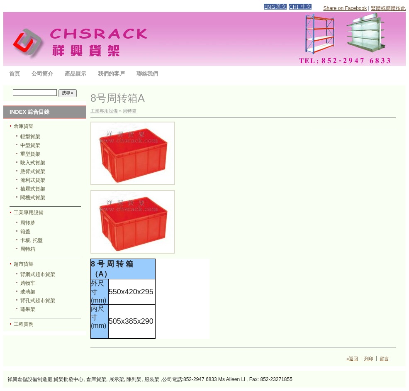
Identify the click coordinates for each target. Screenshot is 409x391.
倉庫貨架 (24, 126)
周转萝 (27, 223)
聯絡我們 (147, 74)
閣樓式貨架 (32, 197)
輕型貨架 (30, 136)
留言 (384, 358)
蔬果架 (27, 309)
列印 (368, 358)
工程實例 (24, 324)
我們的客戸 (111, 74)
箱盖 (25, 232)
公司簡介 (42, 74)
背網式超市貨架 (37, 274)
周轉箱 (27, 249)
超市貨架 (24, 264)
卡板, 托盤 (31, 240)
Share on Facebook (345, 8)
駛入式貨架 (32, 163)
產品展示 (75, 74)
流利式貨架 (32, 180)
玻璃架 (27, 292)
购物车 (27, 283)
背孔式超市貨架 (37, 300)
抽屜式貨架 (32, 189)
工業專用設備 (29, 212)
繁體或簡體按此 (388, 8)
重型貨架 (30, 154)
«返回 (352, 358)
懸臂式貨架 (32, 171)
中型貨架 (30, 145)
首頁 (14, 74)
